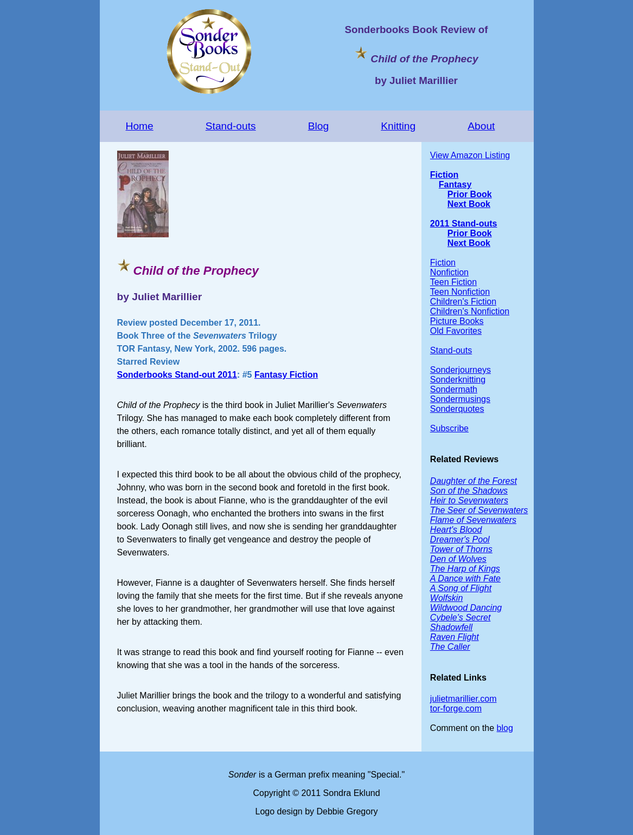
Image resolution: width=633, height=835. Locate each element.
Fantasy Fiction (286, 374)
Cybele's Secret (460, 617)
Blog (318, 126)
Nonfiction (449, 272)
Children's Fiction (463, 301)
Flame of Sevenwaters (473, 520)
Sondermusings (460, 399)
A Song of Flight (460, 588)
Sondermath (453, 389)
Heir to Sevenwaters (469, 500)
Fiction (444, 174)
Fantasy (455, 184)
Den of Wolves (458, 559)
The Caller (450, 646)
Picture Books (457, 321)
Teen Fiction (453, 282)
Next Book (468, 204)
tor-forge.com (456, 708)
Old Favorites (456, 330)
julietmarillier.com (463, 698)
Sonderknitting (457, 379)
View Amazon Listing (470, 155)
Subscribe (449, 428)
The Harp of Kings (465, 568)
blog (505, 728)
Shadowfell (451, 627)
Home (140, 126)
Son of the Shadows (469, 490)
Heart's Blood (456, 529)
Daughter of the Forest (473, 481)
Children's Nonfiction (469, 311)
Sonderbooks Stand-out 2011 (177, 374)
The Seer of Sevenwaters (479, 510)
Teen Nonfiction (460, 291)
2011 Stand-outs (463, 223)
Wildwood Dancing (466, 607)
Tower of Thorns (461, 549)
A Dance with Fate (465, 578)
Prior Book (469, 194)
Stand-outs (231, 126)
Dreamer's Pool (460, 539)
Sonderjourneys (460, 369)
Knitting (398, 126)
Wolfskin (446, 598)
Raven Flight (454, 637)
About (481, 126)
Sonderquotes (457, 408)
